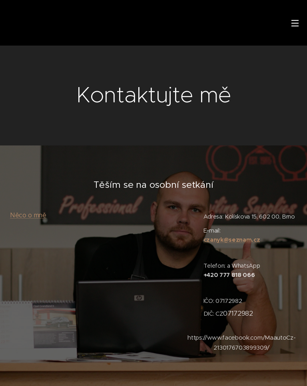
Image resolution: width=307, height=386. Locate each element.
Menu (295, 23)
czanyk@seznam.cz (231, 239)
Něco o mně (28, 215)
